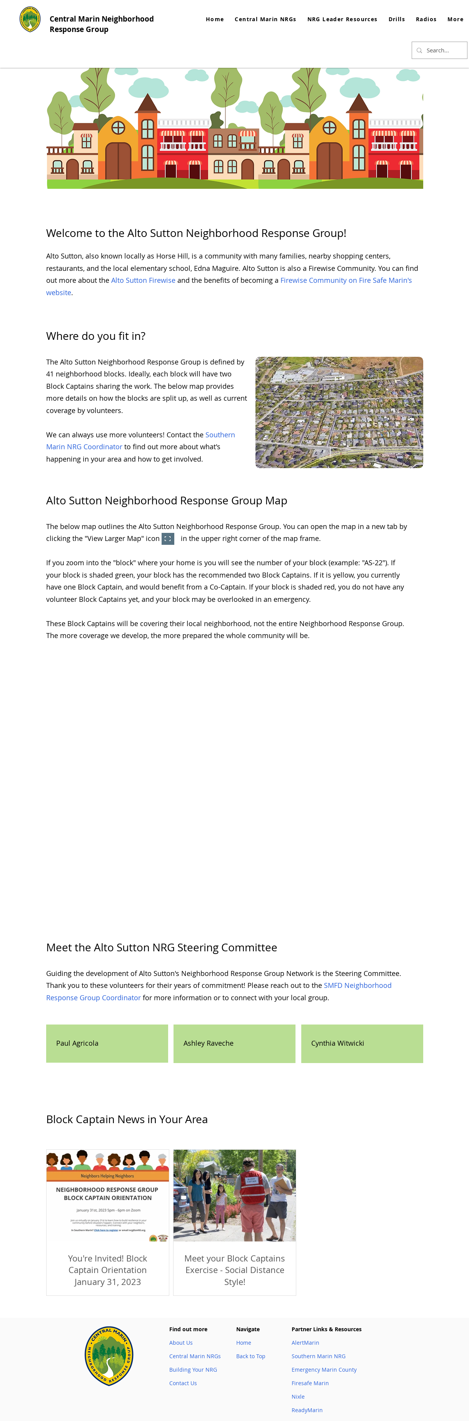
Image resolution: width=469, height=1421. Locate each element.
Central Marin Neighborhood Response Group (102, 24)
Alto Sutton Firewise (143, 280)
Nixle (298, 1396)
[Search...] (439, 50)
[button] (343, 19)
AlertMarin (305, 1342)
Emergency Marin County (324, 1369)
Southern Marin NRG (318, 1356)
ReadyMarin (307, 1410)
